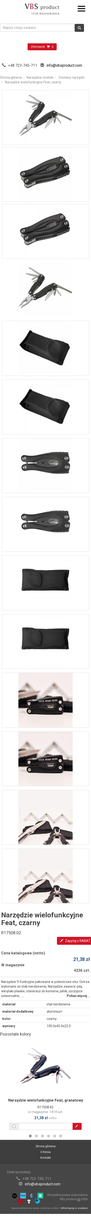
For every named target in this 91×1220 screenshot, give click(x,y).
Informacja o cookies (74, 1208)
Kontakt (45, 1157)
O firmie (45, 1152)
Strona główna (11, 77)
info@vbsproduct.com (64, 65)
